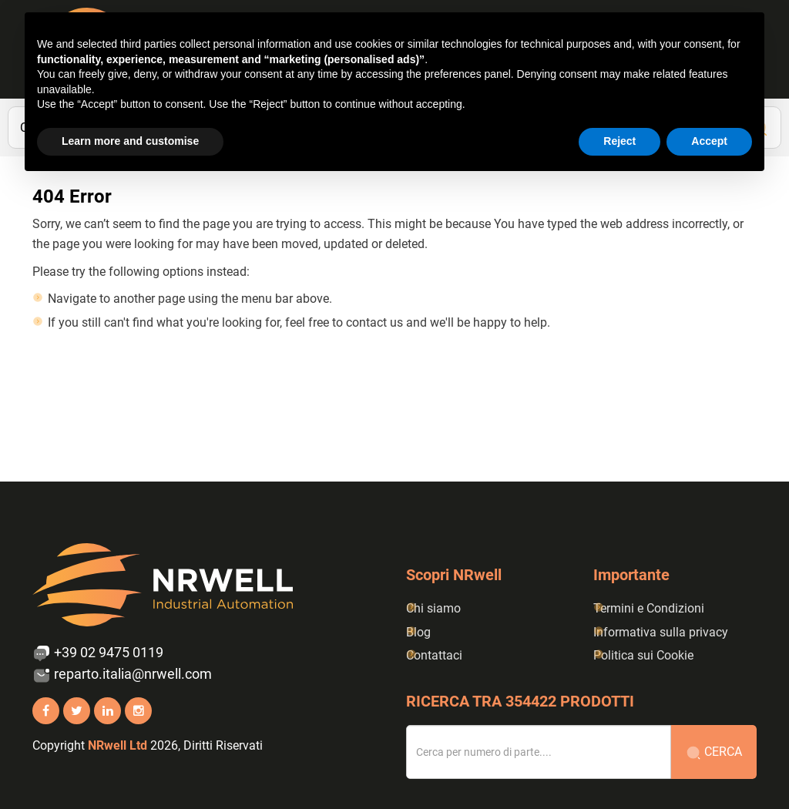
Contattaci (434, 655)
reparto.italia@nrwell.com (122, 675)
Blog (418, 632)
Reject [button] (619, 141)
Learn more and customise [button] (130, 141)
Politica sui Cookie (643, 655)
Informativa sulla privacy (660, 632)
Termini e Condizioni (648, 608)
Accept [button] (709, 141)
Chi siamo (433, 608)
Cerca (714, 752)
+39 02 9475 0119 (97, 653)
